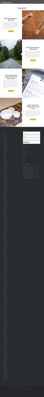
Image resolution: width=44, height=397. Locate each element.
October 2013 (5, 374)
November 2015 (6, 341)
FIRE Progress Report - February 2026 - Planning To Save (30, 166)
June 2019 (5, 272)
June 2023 (5, 192)
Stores (24, 158)
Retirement (24, 155)
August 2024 (5, 171)
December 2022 (6, 202)
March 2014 (5, 366)
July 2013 (5, 379)
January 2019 (5, 280)
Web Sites (24, 160)
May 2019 (5, 273)
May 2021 (5, 234)
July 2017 (5, 310)
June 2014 (5, 361)
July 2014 (5, 359)
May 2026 (5, 136)
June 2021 (5, 232)
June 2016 (5, 331)
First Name (25, 136)
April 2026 (5, 138)
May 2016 (5, 333)
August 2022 (5, 209)
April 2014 (5, 364)
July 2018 (5, 290)
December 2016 (6, 321)
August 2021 (5, 229)
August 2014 (5, 358)
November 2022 (6, 204)
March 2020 (5, 257)
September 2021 (6, 227)
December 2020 (6, 242)
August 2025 (5, 151)
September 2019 (6, 267)
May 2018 (5, 293)
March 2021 (5, 237)
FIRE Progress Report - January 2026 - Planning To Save (30, 171)
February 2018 (5, 298)
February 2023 (5, 199)
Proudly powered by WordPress (18, 388)
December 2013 (6, 371)
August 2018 (5, 288)
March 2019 (5, 277)
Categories (37, 1)
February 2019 (5, 278)
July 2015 (5, 343)
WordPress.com (28, 388)
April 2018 (5, 295)
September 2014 (6, 356)
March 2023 (5, 197)
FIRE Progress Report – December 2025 (28, 172)
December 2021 (6, 222)
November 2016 (6, 323)
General (24, 150)
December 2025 (6, 144)
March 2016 (5, 336)
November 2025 (6, 146)
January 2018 (5, 300)
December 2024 (6, 164)
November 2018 (6, 283)
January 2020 (5, 260)
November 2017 (6, 303)
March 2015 (5, 348)
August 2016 (5, 328)
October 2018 (5, 285)
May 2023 (5, 194)
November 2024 (6, 166)
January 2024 (5, 181)
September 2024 (6, 169)
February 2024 (5, 179)
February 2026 (5, 141)
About (41, 1)
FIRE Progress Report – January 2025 (28, 175)
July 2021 (5, 230)
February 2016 (5, 338)
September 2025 (6, 149)
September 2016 (6, 326)
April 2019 (5, 275)
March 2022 (5, 217)
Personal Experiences (26, 152)
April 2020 (5, 255)
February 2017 (5, 318)
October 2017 (5, 305)
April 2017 (5, 315)
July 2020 (5, 250)
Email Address (26, 133)
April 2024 (5, 176)
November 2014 (6, 353)
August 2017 (5, 308)
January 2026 (5, 143)
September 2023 (6, 187)
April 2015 (5, 346)
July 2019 (5, 270)
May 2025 (5, 156)
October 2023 (5, 186)
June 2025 (5, 154)
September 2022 (6, 207)
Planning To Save (7, 2)
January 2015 (5, 351)
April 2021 (5, 235)
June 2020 (5, 252)
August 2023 (5, 189)
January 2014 (5, 369)
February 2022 (5, 219)
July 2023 (5, 191)
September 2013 (6, 376)
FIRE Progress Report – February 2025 (28, 167)
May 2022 (5, 214)
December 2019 (6, 262)
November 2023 (6, 184)
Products (24, 153)
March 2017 (5, 316)
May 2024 (5, 174)
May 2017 (5, 313)
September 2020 (6, 247)
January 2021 (5, 240)
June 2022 (5, 212)
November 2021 (6, 224)
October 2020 (5, 245)
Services (24, 157)
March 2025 (5, 159)
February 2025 (5, 161)
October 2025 (5, 148)
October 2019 (5, 265)
